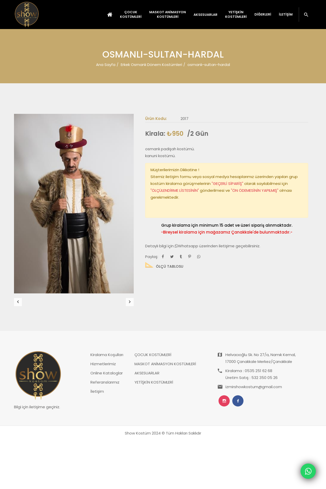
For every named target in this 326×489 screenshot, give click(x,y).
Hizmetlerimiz (103, 412)
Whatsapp (187, 246)
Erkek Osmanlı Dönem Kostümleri (151, 64)
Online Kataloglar (106, 421)
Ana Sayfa (105, 64)
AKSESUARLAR (146, 421)
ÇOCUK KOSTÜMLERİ (152, 403)
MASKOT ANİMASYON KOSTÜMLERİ (165, 412)
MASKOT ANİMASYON (167, 14)
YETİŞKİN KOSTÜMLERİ (153, 430)
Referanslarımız (104, 430)
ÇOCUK (131, 14)
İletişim (286, 14)
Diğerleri (262, 14)
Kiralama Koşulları (106, 403)
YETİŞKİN (236, 14)
